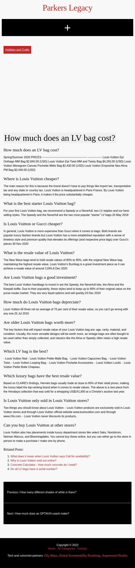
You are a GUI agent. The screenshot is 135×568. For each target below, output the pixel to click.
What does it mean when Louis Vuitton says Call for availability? (50, 456)
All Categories (66, 548)
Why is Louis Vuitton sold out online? (33, 460)
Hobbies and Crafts (17, 49)
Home (51, 548)
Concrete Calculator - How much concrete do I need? (44, 464)
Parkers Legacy (67, 7)
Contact (82, 548)
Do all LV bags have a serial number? (34, 469)
